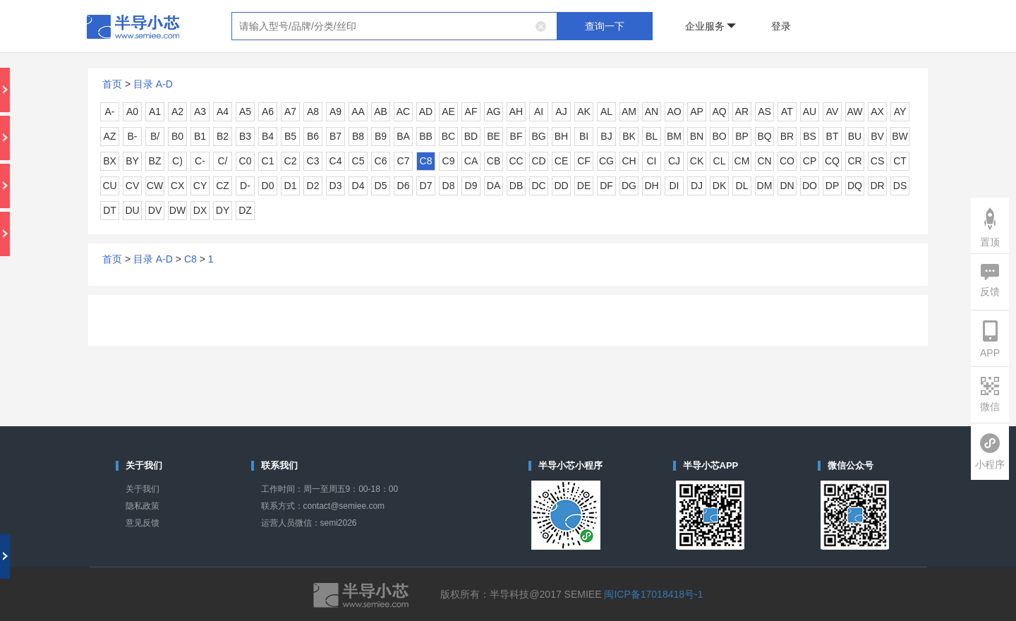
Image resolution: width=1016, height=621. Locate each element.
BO (719, 136)
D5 (381, 185)
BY (132, 161)
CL (719, 161)
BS (809, 136)
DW (177, 210)
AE (448, 111)
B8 (358, 136)
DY (222, 210)
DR (877, 185)
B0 (177, 136)
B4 (268, 136)
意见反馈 (142, 523)
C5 (358, 161)
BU (854, 136)
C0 (245, 161)
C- (200, 161)
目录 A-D (153, 84)
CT (900, 161)
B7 (335, 136)
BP (742, 136)
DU (132, 210)
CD (538, 161)
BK (629, 136)
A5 (245, 111)
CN (764, 161)
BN (696, 136)
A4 (223, 111)
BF (516, 136)
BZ (155, 161)
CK (696, 161)
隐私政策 (142, 506)
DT (109, 210)
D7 (426, 185)
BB (426, 136)
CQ (832, 161)
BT (832, 136)
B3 (245, 136)
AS (764, 111)
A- (110, 111)
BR (787, 136)
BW (900, 136)
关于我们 (142, 489)
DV (155, 210)
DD (561, 185)
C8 (426, 161)
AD (426, 111)
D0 (268, 185)
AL (606, 111)
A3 (200, 111)
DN (787, 185)
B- (133, 136)
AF (471, 111)
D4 (358, 185)
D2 (313, 185)
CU (109, 185)
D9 (471, 185)
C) (177, 161)
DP (832, 185)
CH (629, 161)
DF (606, 185)
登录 (781, 26)
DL (742, 185)
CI (652, 161)
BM (674, 136)
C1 (268, 161)
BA (403, 136)
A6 (268, 111)
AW (854, 111)
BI (583, 136)
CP (809, 161)
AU (809, 111)
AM (629, 111)
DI (674, 185)
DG (629, 185)
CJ (674, 161)
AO (674, 111)
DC (538, 185)
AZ (110, 136)
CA (471, 161)
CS (877, 161)
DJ (697, 185)
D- (245, 185)
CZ (222, 185)
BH (561, 136)
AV (832, 111)
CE (561, 161)
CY (200, 185)
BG (538, 136)
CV (132, 185)
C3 (313, 161)
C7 (403, 161)
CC (516, 161)
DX (200, 210)
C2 (290, 161)
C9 (448, 161)
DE (584, 185)
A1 (155, 111)
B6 (313, 136)
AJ (561, 111)
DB (516, 185)
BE (493, 136)
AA (358, 111)
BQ (764, 136)
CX (177, 185)
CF (584, 161)
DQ (854, 185)
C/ (223, 161)
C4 (335, 161)
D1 (290, 185)
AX (877, 111)
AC (403, 111)
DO (809, 185)
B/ (154, 136)
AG (493, 111)
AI (538, 111)
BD (471, 136)
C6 (381, 161)
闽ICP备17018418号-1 (653, 594)
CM (742, 161)
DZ (245, 210)
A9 (335, 111)
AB (380, 111)
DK (719, 185)
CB (493, 161)
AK (584, 111)
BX (109, 161)
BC (448, 136)
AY (900, 111)
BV (877, 136)
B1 (200, 136)
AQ (719, 111)
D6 (403, 185)
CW (155, 185)
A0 (132, 111)
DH (651, 185)
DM (765, 185)
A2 (177, 111)
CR (854, 161)
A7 (290, 111)
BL (652, 136)
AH (516, 111)
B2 (223, 136)
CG (606, 161)
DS (900, 185)
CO (787, 161)
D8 (448, 185)
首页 (112, 84)
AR (742, 111)
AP (696, 111)
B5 (290, 136)
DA (493, 185)
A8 (313, 111)
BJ (606, 136)
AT (787, 111)
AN (651, 111)
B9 (381, 136)
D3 (335, 185)
